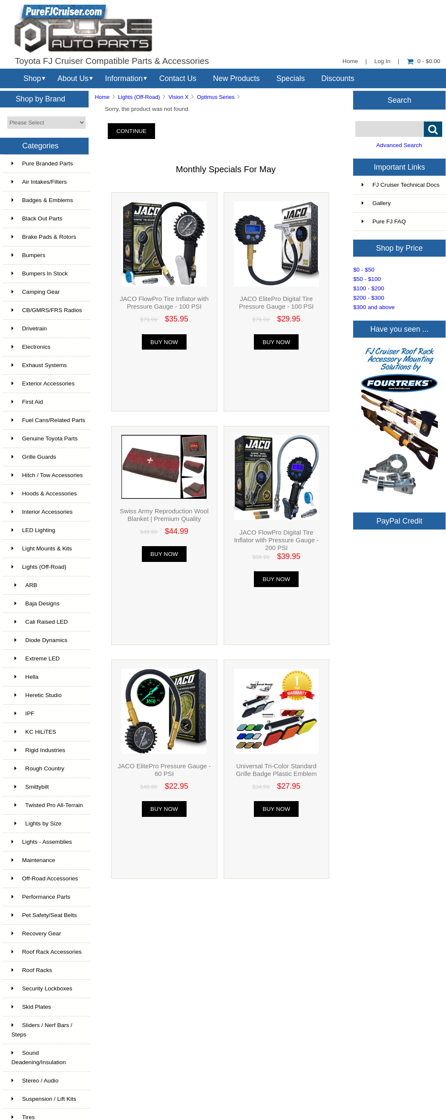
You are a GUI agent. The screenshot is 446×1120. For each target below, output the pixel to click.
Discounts (337, 78)
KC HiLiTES (34, 732)
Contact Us (177, 78)
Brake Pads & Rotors (44, 237)
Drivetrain (29, 328)
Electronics (31, 347)
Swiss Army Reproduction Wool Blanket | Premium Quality (164, 514)
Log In (382, 61)
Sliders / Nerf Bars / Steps (42, 1030)
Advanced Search (399, 145)
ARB (24, 585)
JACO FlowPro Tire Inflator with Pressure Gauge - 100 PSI (164, 302)
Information (124, 78)
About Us (73, 78)
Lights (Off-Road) (139, 97)
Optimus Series (215, 97)
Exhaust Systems (39, 365)
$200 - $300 (368, 298)
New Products (236, 78)
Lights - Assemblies (42, 842)
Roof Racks (32, 970)
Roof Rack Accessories (47, 952)
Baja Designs (36, 603)
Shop (32, 78)
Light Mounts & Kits (42, 548)
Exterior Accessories (43, 383)
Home (350, 61)
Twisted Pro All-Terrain (47, 805)
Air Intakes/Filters (39, 182)
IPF (23, 713)
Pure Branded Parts (42, 163)
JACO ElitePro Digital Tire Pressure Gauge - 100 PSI (276, 302)
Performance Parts (41, 897)
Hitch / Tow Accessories (47, 475)
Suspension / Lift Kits (44, 1099)
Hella (25, 677)
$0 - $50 (363, 269)
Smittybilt (30, 787)
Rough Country (38, 768)
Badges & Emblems (42, 200)
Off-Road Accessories (45, 878)
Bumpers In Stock (40, 273)
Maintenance (33, 860)
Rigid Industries (38, 750)
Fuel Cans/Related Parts (48, 420)
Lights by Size (36, 823)
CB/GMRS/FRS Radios (47, 310)
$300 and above (374, 307)
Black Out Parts (37, 218)
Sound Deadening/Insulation (39, 1057)
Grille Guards (34, 457)
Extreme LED (36, 658)
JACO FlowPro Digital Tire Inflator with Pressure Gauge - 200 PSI (276, 540)
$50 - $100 (367, 279)
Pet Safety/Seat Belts (44, 915)
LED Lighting (33, 530)
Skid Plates (31, 1007)
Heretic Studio (37, 695)
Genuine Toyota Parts (45, 438)
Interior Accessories (42, 512)
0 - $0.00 (423, 61)
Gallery (376, 203)
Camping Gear (36, 292)
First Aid (27, 402)
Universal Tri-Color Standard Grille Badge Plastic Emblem (276, 769)
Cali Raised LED (40, 622)
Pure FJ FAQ (384, 221)
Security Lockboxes (42, 988)
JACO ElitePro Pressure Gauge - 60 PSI (164, 769)
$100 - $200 (368, 288)
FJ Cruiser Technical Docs (401, 185)
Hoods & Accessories (44, 493)
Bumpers (28, 255)
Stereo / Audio (35, 1080)
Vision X (178, 97)
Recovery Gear (36, 933)
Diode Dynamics (40, 640)
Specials (290, 78)
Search (399, 100)
